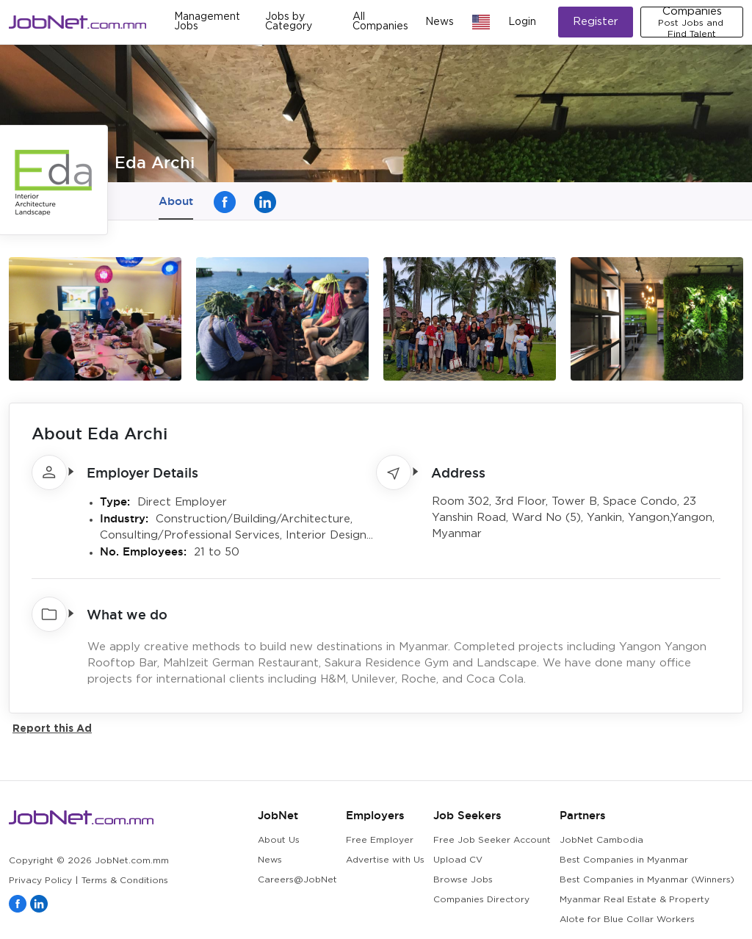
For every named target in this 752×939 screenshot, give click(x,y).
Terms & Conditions (125, 881)
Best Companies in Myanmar (624, 860)
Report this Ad (52, 727)
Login (522, 22)
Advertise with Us (385, 860)
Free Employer (379, 840)
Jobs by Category (288, 21)
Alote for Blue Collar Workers (627, 919)
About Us (279, 840)
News (439, 22)
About (176, 201)
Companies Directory (481, 900)
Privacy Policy (40, 881)
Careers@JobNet (297, 880)
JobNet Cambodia (601, 840)
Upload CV (457, 860)
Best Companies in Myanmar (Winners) (647, 880)
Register (595, 21)
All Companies (380, 21)
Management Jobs (207, 21)
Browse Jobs (463, 880)
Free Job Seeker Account (492, 840)
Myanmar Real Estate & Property (634, 900)
